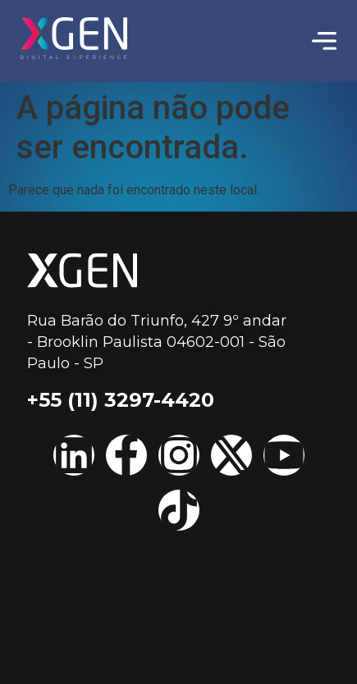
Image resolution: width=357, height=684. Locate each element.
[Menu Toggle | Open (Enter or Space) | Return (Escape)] (324, 41)
